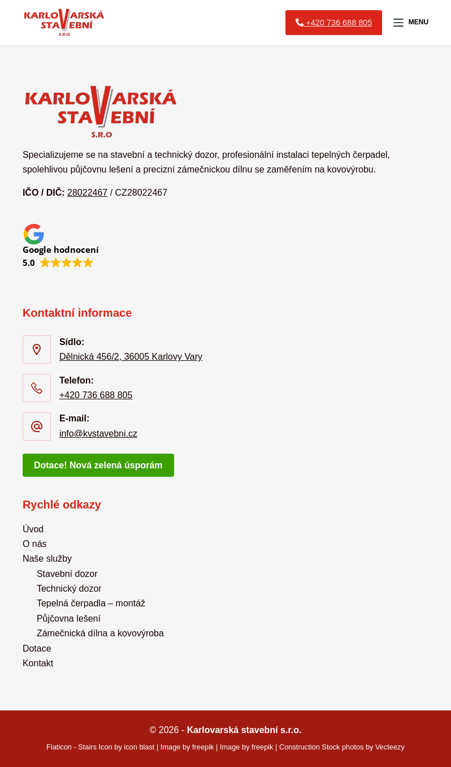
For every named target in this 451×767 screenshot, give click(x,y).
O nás (35, 544)
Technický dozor (69, 588)
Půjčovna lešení (69, 618)
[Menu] (410, 22)
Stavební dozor (67, 574)
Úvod (33, 529)
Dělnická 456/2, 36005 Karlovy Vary (130, 356)
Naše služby (47, 558)
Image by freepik (187, 747)
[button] (61, 245)
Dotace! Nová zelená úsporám (98, 465)
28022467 (87, 192)
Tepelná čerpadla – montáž (91, 603)
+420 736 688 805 (95, 395)
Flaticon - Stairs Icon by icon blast (100, 747)
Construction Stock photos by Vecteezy (342, 747)
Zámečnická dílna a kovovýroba (100, 633)
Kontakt (38, 663)
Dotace (37, 648)
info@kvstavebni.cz (98, 433)
